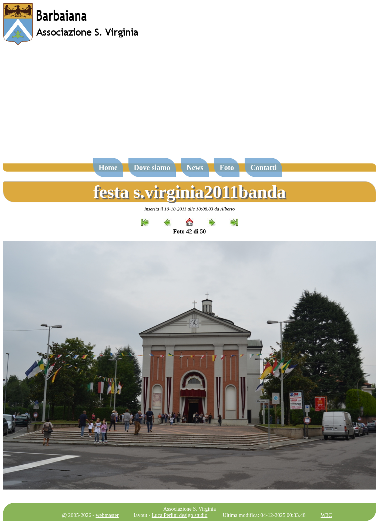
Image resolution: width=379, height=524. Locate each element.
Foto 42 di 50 (189, 231)
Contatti (263, 167)
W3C (326, 515)
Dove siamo (152, 167)
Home (108, 167)
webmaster (106, 515)
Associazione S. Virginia (189, 509)
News (195, 167)
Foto (226, 167)
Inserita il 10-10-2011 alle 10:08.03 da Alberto (189, 209)
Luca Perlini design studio (180, 515)
